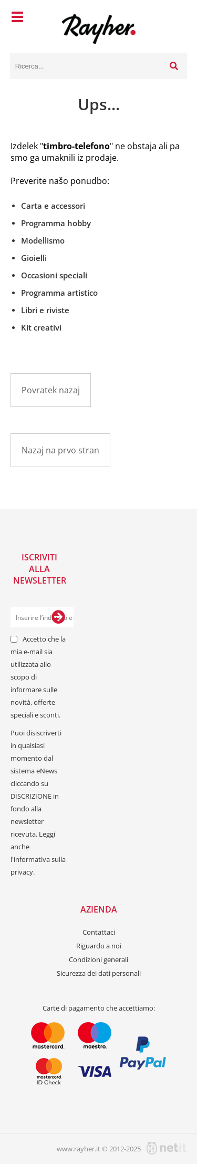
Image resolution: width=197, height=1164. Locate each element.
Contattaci (98, 932)
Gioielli (34, 258)
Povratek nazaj (51, 390)
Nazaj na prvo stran (60, 450)
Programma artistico (59, 292)
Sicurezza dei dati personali (99, 973)
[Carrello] (176, 18)
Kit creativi (41, 327)
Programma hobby (56, 223)
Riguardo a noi (98, 945)
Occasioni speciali (54, 275)
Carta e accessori (53, 205)
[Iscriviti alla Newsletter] (58, 617)
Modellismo (43, 240)
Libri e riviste (45, 310)
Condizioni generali (98, 959)
